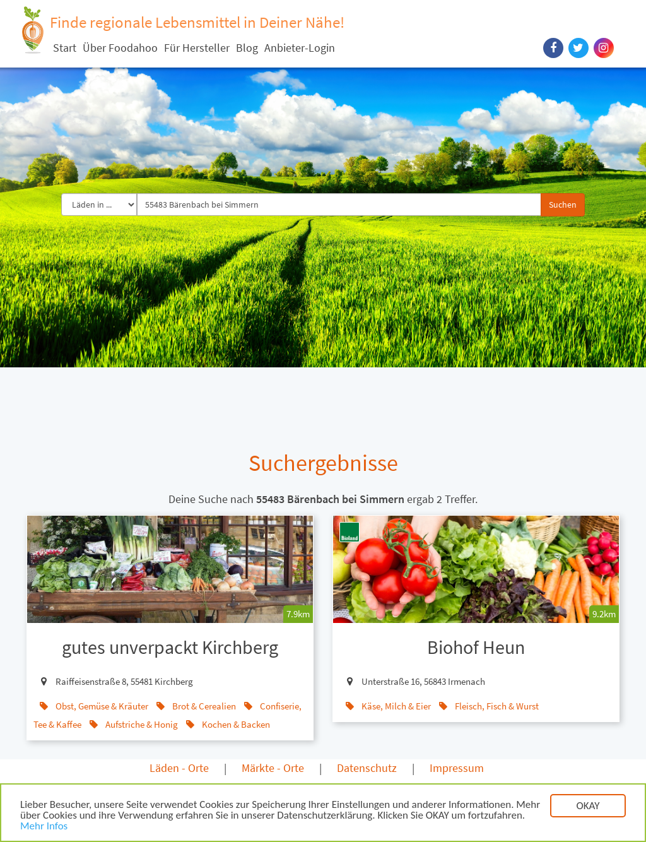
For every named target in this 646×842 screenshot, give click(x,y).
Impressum (457, 768)
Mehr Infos (44, 827)
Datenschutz (367, 768)
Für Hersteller (197, 47)
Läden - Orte (179, 768)
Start (64, 47)
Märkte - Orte (273, 768)
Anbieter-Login (299, 47)
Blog (247, 47)
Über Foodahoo (120, 47)
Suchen (563, 204)
